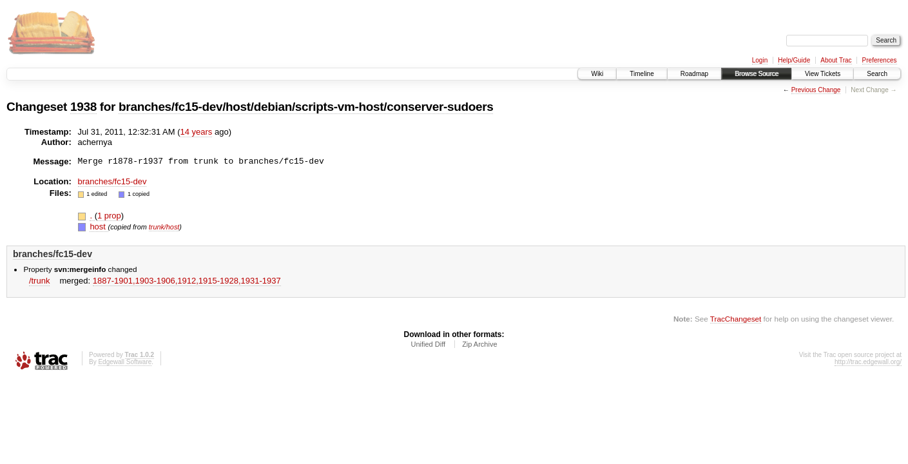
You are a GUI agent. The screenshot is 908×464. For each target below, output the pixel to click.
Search (877, 73)
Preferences (879, 60)
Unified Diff (428, 344)
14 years (196, 132)
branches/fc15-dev (112, 181)
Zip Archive (479, 344)
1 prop (109, 215)
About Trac (835, 60)
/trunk (39, 280)
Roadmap (694, 73)
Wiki (597, 73)
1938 (83, 106)
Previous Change (816, 89)
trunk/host (164, 227)
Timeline (641, 73)
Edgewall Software (124, 361)
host (99, 226)
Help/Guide (794, 60)
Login (760, 60)
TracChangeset (735, 318)
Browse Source (756, 73)
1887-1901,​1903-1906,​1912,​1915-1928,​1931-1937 (187, 280)
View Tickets (822, 73)
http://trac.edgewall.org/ (868, 361)
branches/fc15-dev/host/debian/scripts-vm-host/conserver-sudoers (306, 106)
